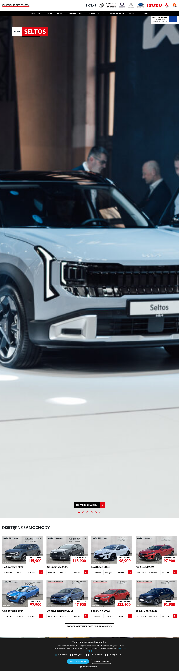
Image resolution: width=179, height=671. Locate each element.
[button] (89, 667)
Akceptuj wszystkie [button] (78, 661)
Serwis (60, 13)
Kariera (132, 13)
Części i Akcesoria (76, 13)
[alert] (89, 654)
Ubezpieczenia (117, 13)
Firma (49, 13)
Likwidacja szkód (97, 13)
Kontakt (144, 13)
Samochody (36, 13)
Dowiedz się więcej (86, 505)
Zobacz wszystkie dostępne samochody (89, 626)
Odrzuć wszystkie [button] (101, 661)
